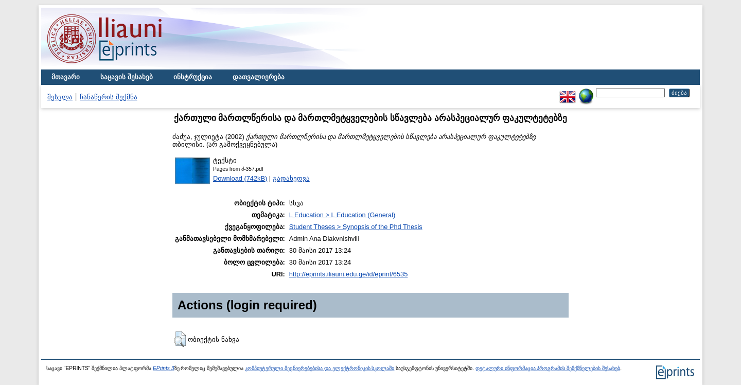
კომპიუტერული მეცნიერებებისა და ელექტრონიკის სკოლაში (319, 368)
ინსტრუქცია (192, 77)
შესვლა (60, 97)
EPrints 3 (163, 368)
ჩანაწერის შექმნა (108, 97)
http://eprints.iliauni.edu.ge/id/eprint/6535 (348, 274)
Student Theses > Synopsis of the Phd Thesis (355, 227)
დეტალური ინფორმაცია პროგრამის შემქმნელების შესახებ (547, 368)
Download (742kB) (240, 178)
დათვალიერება (259, 77)
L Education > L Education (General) (342, 215)
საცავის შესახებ (126, 77)
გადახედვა (291, 178)
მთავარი (65, 77)
